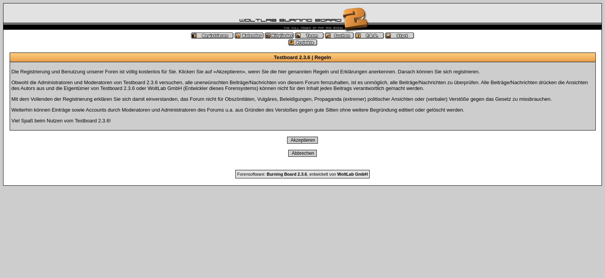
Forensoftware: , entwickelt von (302, 174)
